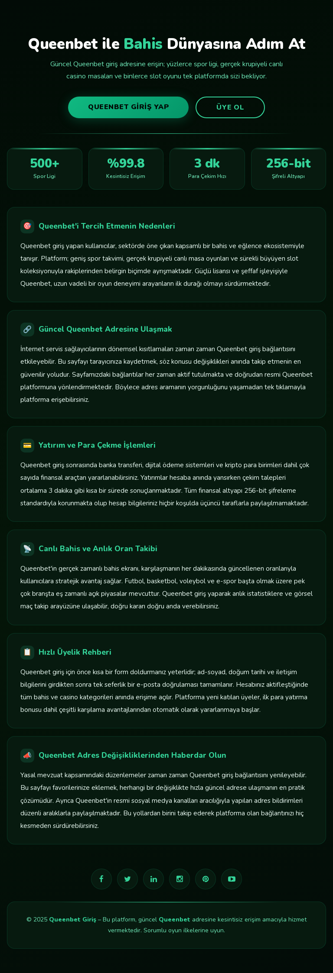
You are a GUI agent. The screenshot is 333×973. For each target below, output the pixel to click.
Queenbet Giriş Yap (128, 107)
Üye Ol (230, 107)
